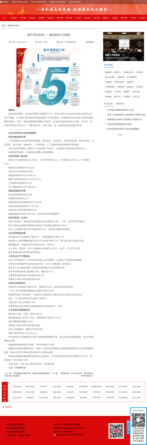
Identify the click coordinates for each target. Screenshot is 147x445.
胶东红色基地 (136, 392)
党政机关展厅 (128, 72)
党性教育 (32, 18)
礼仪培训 (96, 18)
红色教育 (41, 18)
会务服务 (115, 18)
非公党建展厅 (132, 77)
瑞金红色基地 (57, 392)
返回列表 (90, 42)
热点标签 (108, 65)
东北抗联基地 (70, 397)
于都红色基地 (57, 397)
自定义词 (136, 97)
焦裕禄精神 (70, 386)
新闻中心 (117, 72)
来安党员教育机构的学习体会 (119, 124)
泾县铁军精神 (110, 392)
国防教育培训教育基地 (15, 428)
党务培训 (59, 18)
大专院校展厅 (110, 87)
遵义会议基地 (43, 397)
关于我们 (133, 18)
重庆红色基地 (30, 386)
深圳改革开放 (96, 397)
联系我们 (4, 2)
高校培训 (87, 18)
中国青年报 (20, 367)
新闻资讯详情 (13, 26)
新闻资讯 (120, 103)
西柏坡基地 (30, 397)
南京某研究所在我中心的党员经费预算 (123, 129)
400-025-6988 (75, 2)
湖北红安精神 (83, 392)
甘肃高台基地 (136, 386)
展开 (128, 427)
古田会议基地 (57, 386)
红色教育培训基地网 (14, 425)
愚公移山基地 (123, 392)
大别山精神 (70, 392)
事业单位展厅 (119, 82)
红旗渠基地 (43, 392)
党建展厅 (105, 18)
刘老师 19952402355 (39, 2)
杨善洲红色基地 (97, 386)
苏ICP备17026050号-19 (64, 432)
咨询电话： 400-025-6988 (18, 435)
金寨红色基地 (110, 386)
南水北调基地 (123, 386)
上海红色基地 (17, 386)
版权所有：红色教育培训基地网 (67, 425)
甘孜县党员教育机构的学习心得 (120, 110)
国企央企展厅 (110, 77)
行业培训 (78, 18)
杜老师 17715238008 (57, 2)
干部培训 (23, 18)
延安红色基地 (30, 392)
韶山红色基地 (17, 397)
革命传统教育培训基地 (15, 432)
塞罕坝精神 (83, 397)
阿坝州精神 (96, 392)
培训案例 (13, 18)
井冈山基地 (43, 386)
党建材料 (108, 72)
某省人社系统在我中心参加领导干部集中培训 (126, 115)
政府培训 (69, 18)
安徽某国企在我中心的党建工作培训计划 (124, 119)
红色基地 (127, 97)
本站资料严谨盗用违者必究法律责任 (69, 428)
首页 (4, 18)
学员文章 (108, 103)
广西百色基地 (110, 397)
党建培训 (50, 18)
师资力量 (124, 18)
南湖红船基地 (17, 392)
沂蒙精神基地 (83, 386)
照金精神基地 (123, 397)
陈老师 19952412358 (20, 2)
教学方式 (117, 97)
